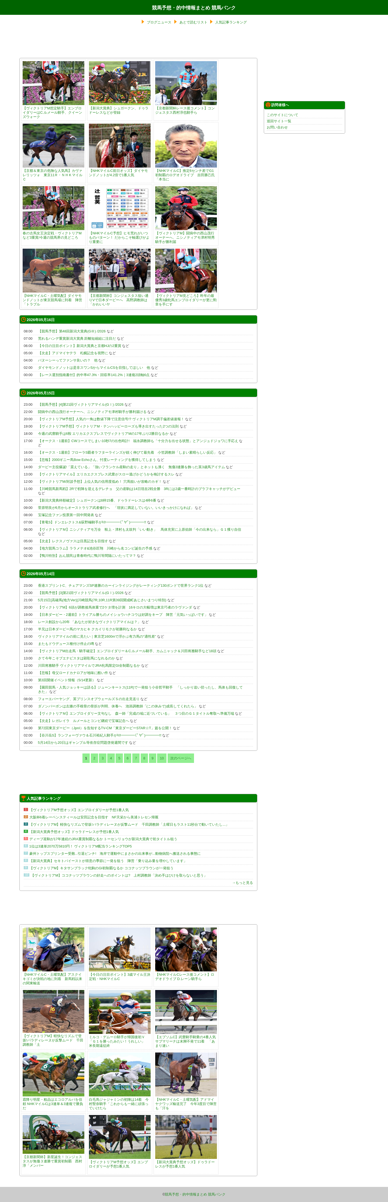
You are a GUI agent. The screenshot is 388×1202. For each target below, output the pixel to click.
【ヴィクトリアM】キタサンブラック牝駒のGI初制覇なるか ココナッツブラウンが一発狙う (101, 868)
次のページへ (180, 758)
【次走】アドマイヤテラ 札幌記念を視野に (73, 353)
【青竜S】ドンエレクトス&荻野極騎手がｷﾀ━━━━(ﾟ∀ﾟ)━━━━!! (92, 522)
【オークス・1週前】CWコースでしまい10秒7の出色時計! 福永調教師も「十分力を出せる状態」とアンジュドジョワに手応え (138, 441)
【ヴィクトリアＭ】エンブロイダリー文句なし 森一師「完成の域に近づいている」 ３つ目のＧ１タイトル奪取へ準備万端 (136, 713)
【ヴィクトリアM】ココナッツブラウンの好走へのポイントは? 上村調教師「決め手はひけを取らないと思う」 (119, 875)
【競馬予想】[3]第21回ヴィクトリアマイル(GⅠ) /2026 (81, 593)
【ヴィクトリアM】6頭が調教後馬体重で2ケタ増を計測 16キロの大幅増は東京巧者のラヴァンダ (115, 607)
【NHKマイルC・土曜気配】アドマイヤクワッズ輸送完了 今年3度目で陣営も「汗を (186, 1101)
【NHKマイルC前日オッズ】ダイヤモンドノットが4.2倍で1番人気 (120, 170)
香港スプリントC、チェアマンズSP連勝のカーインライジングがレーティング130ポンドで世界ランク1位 (121, 585)
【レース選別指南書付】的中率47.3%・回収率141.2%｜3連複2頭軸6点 (94, 375)
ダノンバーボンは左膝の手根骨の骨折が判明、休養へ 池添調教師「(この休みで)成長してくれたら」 (118, 706)
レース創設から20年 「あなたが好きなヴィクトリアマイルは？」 (89, 622)
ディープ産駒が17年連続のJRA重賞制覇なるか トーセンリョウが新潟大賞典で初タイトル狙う (103, 839)
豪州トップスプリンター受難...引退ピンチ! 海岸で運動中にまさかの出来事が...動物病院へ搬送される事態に (116, 854)
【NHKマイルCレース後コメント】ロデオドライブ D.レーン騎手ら (186, 974)
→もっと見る (242, 883)
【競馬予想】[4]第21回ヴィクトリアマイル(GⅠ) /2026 (81, 404)
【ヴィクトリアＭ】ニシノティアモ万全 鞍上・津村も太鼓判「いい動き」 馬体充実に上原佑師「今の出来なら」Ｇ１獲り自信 (139, 529)
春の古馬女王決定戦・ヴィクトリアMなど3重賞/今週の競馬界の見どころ (53, 233)
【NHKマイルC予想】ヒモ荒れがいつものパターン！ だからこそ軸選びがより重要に (120, 235)
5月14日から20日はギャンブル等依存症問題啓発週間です (83, 743)
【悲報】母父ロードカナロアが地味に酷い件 (73, 673)
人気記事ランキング (231, 22)
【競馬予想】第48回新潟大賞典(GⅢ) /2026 (72, 331)
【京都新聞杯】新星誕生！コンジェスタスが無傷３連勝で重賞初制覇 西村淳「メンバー (53, 1159)
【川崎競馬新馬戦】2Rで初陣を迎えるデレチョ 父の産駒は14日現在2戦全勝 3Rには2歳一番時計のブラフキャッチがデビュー (139, 489)
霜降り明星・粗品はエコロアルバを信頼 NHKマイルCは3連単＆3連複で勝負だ (53, 1101)
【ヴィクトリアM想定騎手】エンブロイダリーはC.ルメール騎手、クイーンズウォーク (53, 110)
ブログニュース (159, 22)
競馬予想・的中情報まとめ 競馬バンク (194, 8)
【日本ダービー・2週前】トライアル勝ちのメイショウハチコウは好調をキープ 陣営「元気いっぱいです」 (123, 615)
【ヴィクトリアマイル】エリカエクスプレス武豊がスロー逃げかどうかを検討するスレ (106, 474)
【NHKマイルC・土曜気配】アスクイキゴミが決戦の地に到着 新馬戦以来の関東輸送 (53, 976)
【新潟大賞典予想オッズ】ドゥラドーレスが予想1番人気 (74, 832)
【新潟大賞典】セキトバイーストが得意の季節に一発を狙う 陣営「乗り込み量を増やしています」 (108, 861)
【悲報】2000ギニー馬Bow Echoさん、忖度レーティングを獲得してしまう (97, 460)
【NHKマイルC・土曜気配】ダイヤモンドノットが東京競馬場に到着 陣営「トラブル (53, 297)
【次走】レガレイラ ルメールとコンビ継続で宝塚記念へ (83, 721)
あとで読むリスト (193, 22)
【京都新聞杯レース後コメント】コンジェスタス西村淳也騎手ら (186, 108)
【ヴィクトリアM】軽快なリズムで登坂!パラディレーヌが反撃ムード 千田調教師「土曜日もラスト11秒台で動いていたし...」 (129, 824)
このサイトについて (282, 115)
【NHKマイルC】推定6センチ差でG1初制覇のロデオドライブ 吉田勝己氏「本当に (186, 172)
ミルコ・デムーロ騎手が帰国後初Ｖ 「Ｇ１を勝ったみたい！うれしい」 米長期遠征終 (120, 1039)
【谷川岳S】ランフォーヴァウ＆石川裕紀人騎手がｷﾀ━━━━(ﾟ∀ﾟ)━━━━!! (99, 735)
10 (162, 758)
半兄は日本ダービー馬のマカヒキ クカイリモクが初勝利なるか (87, 629)
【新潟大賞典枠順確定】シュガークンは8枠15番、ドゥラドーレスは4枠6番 (97, 500)
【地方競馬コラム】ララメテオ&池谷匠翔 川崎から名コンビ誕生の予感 (95, 548)
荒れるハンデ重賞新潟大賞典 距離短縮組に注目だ (77, 338)
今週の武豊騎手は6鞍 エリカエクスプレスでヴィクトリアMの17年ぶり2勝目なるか (103, 434)
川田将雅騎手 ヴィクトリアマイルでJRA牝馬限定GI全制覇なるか (89, 665)
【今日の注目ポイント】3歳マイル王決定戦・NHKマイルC (120, 974)
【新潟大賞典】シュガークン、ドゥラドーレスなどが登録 (120, 108)
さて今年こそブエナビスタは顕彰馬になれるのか (76, 658)
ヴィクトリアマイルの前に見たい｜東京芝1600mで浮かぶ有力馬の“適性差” (97, 636)
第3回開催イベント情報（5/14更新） (67, 680)
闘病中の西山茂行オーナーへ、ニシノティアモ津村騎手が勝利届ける (92, 412)
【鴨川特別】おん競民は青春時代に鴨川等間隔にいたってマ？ (87, 556)
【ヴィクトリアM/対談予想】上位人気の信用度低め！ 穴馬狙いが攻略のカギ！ (100, 482)
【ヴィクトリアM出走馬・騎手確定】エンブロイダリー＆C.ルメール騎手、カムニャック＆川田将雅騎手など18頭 (127, 651)
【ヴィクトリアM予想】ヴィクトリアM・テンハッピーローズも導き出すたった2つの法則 (108, 426)
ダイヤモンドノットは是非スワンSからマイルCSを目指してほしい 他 (94, 368)
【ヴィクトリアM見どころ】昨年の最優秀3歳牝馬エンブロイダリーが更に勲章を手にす (186, 297)
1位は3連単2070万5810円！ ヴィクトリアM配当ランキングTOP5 (80, 846)
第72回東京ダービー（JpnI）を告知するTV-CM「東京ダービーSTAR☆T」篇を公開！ (105, 728)
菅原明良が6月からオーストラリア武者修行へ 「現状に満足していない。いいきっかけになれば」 (116, 508)
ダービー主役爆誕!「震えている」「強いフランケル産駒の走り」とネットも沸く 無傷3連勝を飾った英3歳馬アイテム (131, 467)
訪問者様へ (277, 104)
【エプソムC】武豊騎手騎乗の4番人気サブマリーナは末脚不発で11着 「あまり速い (186, 1039)
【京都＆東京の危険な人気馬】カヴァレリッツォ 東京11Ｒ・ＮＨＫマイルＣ (53, 172)
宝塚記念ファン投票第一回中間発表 (66, 515)
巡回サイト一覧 (279, 121)
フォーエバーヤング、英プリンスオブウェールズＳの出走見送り (89, 699)
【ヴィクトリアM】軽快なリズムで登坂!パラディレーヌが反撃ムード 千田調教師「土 (53, 1038)
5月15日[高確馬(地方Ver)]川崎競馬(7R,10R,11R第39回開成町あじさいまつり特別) (102, 600)
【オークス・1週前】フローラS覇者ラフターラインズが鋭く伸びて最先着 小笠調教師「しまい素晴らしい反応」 (127, 452)
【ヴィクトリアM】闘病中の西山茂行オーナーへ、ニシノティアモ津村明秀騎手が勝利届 (186, 235)
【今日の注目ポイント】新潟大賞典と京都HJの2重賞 (79, 346)
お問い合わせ (277, 127)
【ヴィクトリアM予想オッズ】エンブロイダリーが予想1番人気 (79, 810)
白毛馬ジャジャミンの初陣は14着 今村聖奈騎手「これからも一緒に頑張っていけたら (120, 1101)
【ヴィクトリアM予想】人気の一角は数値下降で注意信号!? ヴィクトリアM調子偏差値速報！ (111, 419)
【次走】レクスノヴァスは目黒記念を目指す (73, 541)
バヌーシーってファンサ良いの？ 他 (68, 360)
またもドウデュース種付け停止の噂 (66, 644)
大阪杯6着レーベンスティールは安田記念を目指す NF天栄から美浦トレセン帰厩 (94, 817)
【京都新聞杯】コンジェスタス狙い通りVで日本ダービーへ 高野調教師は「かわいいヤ (120, 297)
